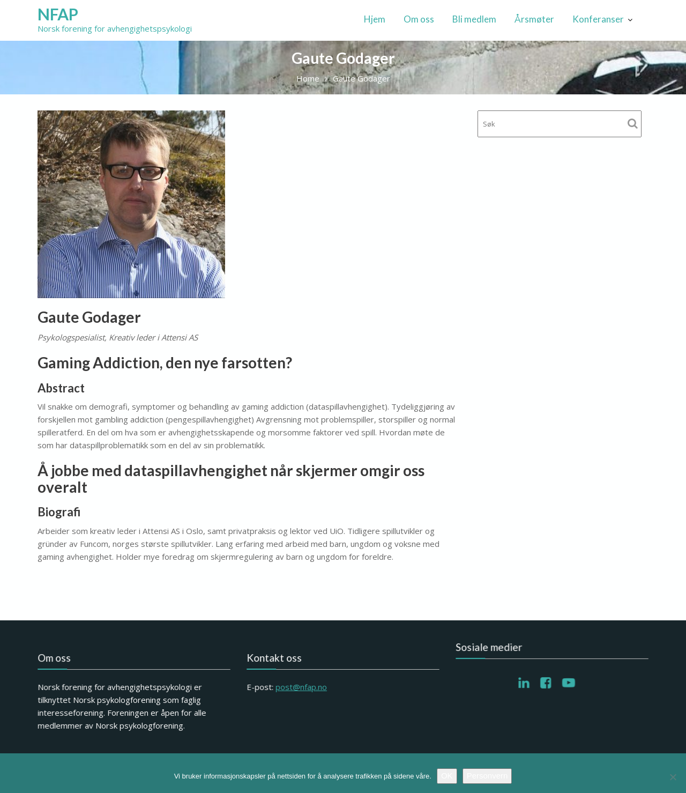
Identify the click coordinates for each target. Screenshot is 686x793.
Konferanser (598, 19)
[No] (672, 777)
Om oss (419, 19)
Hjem (374, 19)
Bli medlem (474, 19)
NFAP (58, 14)
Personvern (487, 775)
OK (447, 775)
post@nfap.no (302, 686)
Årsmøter (534, 19)
